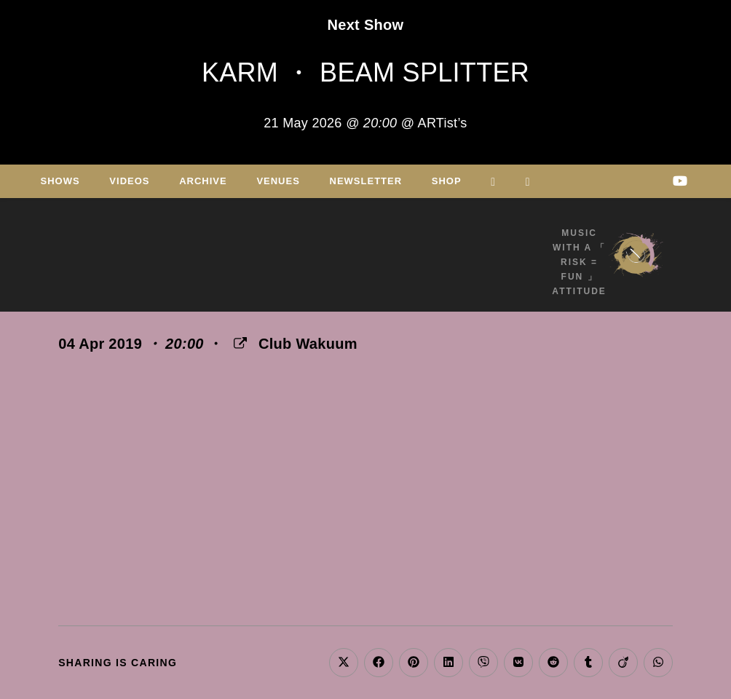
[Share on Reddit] (553, 662)
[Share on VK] (518, 662)
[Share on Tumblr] (588, 662)
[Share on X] (343, 662)
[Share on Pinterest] (413, 662)
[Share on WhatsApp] (658, 662)
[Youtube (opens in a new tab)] (680, 181)
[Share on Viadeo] (623, 662)
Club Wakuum (307, 344)
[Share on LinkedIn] (448, 662)
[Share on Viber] (483, 662)
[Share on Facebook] (378, 662)
